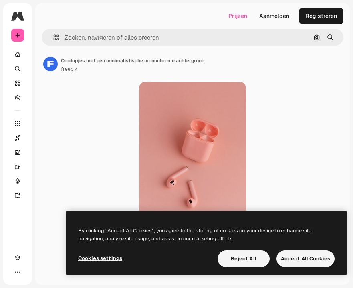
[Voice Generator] (17, 181)
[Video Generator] (17, 166)
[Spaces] (17, 138)
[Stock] (17, 83)
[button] (53, 37)
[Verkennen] (17, 97)
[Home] (17, 54)
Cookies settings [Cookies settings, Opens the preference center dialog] (100, 258)
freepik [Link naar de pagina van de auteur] (69, 69)
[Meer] (17, 272)
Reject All (243, 258)
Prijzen (237, 16)
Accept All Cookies (305, 258)
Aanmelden (274, 16)
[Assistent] (17, 195)
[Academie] (17, 257)
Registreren (321, 16)
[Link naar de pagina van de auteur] (50, 64)
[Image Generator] (17, 152)
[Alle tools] (17, 123)
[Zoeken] (17, 68)
